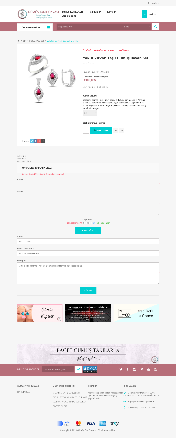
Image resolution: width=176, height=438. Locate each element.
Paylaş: (25, 141)
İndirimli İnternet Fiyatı (96, 76)
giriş (115, 395)
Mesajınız (21, 260)
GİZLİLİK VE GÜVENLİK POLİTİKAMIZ (70, 397)
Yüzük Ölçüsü (90, 95)
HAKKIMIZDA (23, 391)
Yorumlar (21, 158)
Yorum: (20, 191)
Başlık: (20, 179)
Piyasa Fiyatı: (90, 72)
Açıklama (21, 155)
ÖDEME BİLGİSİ (60, 406)
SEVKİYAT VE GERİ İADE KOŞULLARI (69, 401)
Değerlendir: (88, 219)
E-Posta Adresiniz (25, 248)
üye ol (91, 395)
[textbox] (89, 27)
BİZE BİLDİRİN (24, 161)
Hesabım (155, 3)
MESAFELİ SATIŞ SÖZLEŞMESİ (67, 392)
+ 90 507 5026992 (147, 407)
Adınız (20, 236)
